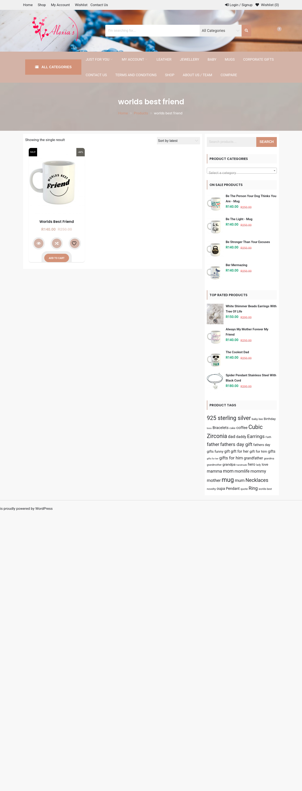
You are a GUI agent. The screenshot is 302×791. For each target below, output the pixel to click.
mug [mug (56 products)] (228, 479)
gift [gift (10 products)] (227, 451)
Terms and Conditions (136, 75)
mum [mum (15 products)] (240, 480)
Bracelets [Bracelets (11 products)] (220, 427)
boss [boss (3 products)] (209, 428)
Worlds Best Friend (56, 221)
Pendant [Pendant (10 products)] (233, 488)
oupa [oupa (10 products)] (221, 488)
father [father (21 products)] (213, 444)
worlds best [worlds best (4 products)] (265, 489)
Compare (229, 75)
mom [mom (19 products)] (228, 471)
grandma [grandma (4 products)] (269, 458)
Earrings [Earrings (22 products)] (256, 436)
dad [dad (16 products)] (231, 436)
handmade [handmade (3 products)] (241, 465)
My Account (60, 5)
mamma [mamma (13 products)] (214, 471)
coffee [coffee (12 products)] (242, 427)
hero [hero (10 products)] (251, 464)
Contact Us (99, 5)
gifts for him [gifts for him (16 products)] (231, 457)
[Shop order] (178, 140)
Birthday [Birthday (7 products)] (270, 419)
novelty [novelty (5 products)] (211, 488)
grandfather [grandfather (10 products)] (253, 458)
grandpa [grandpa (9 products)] (229, 464)
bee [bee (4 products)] (261, 419)
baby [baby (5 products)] (255, 419)
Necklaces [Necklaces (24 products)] (256, 480)
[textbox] (242, 172)
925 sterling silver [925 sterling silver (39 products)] (229, 418)
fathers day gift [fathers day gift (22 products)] (236, 444)
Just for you (97, 59)
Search (266, 142)
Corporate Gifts (258, 59)
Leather (163, 59)
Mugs (230, 59)
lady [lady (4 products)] (258, 464)
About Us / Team (197, 75)
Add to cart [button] (56, 258)
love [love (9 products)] (265, 464)
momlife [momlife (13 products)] (242, 471)
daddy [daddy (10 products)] (241, 437)
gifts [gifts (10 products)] (271, 451)
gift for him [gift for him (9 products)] (258, 451)
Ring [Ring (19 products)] (253, 488)
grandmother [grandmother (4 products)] (214, 464)
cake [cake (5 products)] (232, 428)
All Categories (56, 67)
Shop (42, 5)
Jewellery (189, 59)
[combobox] (242, 171)
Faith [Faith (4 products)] (268, 437)
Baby (212, 59)
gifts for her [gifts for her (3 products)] (212, 458)
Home (28, 5)
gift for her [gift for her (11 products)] (240, 451)
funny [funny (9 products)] (219, 451)
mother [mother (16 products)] (214, 480)
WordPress (44, 508)
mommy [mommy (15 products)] (258, 471)
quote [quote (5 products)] (244, 488)
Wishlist (81, 5)
